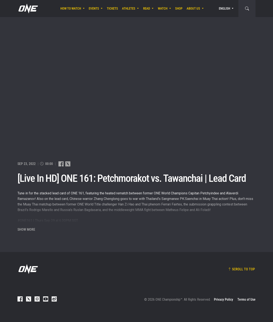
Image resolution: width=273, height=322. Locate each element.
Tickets (112, 8)
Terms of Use (246, 299)
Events (94, 8)
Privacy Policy (223, 299)
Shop (178, 8)
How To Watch (70, 8)
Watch (162, 8)
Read (146, 8)
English (224, 8)
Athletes (128, 8)
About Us (193, 8)
